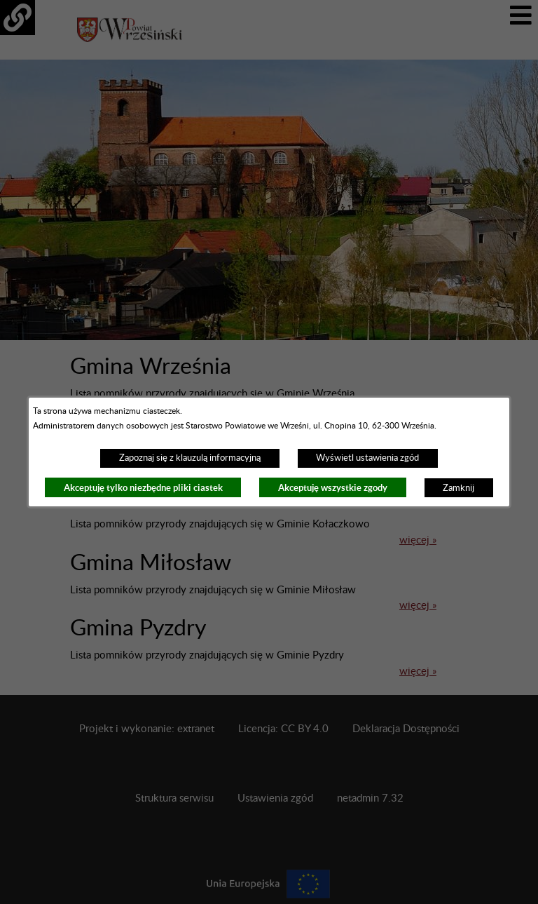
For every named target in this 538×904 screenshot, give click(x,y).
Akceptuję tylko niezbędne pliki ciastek (143, 488)
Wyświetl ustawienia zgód (367, 458)
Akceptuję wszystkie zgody (332, 488)
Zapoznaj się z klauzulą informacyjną (190, 458)
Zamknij (458, 488)
